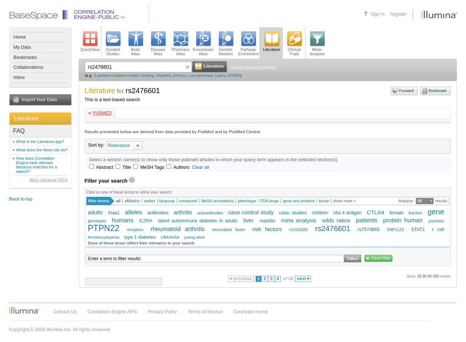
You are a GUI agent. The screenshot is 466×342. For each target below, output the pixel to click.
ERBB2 (234, 75)
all (118, 201)
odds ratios (336, 220)
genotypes (97, 221)
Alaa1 (114, 212)
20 (424, 276)
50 (420, 201)
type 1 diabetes (140, 237)
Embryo (179, 75)
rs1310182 (298, 229)
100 (436, 276)
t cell (438, 229)
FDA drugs (269, 201)
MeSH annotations (217, 201)
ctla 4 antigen (347, 212)
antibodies (158, 212)
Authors (181, 167)
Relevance (119, 145)
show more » (344, 201)
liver (248, 220)
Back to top (20, 199)
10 (419, 276)
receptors (135, 229)
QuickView (89, 41)
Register (398, 14)
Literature (26, 118)
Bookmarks (25, 57)
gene (436, 211)
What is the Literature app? (40, 141)
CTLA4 (375, 212)
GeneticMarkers (225, 43)
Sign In (377, 14)
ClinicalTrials (294, 43)
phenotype (247, 201)
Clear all (200, 167)
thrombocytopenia (103, 237)
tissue (324, 201)
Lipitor (220, 75)
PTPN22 (103, 228)
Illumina (24, 310)
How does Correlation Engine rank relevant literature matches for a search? (36, 165)
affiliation (132, 201)
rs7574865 (368, 229)
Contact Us (65, 311)
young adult (194, 237)
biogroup (167, 201)
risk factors (267, 229)
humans (122, 220)
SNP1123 (395, 229)
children (320, 212)
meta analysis (298, 220)
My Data (22, 47)
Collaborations (28, 67)
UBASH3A (170, 237)
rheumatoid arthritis (177, 229)
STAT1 (418, 229)
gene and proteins (299, 201)
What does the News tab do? (41, 150)
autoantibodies (210, 213)
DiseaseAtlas (158, 43)
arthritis (183, 212)
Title (126, 167)
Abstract (104, 167)
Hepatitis (163, 75)
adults (95, 212)
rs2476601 (332, 228)
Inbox (19, 77)
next (303, 278)
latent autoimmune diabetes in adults (197, 220)
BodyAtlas (135, 43)
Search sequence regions (253, 67)
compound (188, 201)
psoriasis (436, 221)
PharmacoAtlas (180, 43)
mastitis (267, 220)
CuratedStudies (113, 43)
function (415, 213)
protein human (403, 220)
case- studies (293, 212)
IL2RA (145, 220)
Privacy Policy (162, 311)
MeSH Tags (152, 167)
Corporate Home (250, 311)
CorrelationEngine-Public (99, 15)
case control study (251, 212)
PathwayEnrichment (248, 43)
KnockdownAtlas (203, 43)
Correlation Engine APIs (112, 311)
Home (19, 37)
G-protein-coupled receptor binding (124, 75)
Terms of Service (205, 311)
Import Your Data (39, 99)
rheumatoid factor (228, 229)
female (396, 212)
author (149, 201)
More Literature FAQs (48, 180)
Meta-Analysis (317, 43)
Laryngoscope (201, 75)
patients (366, 220)
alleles (133, 212)
